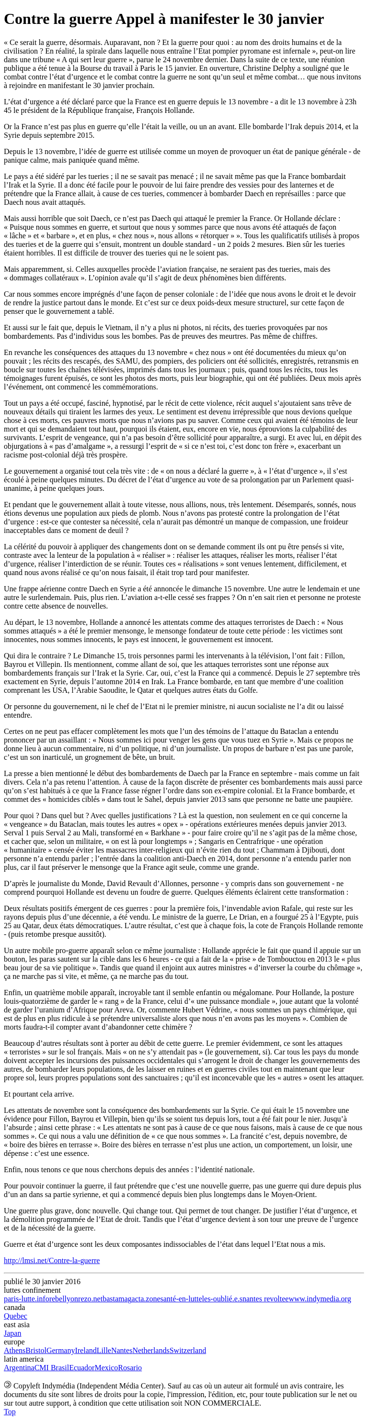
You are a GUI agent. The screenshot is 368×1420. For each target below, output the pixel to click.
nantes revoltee (265, 1299)
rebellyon (63, 1299)
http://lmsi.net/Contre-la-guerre (52, 1260)
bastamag (117, 1299)
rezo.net (90, 1299)
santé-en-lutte (181, 1299)
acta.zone (146, 1299)
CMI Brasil (51, 1368)
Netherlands (150, 1350)
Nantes (121, 1350)
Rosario (130, 1368)
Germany (60, 1350)
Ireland (85, 1350)
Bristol (35, 1350)
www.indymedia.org (319, 1299)
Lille (104, 1350)
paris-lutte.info (26, 1299)
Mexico (106, 1368)
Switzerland (188, 1350)
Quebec (15, 1316)
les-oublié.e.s (222, 1299)
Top (10, 1412)
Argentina (19, 1368)
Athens (14, 1350)
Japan (12, 1333)
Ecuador (81, 1368)
